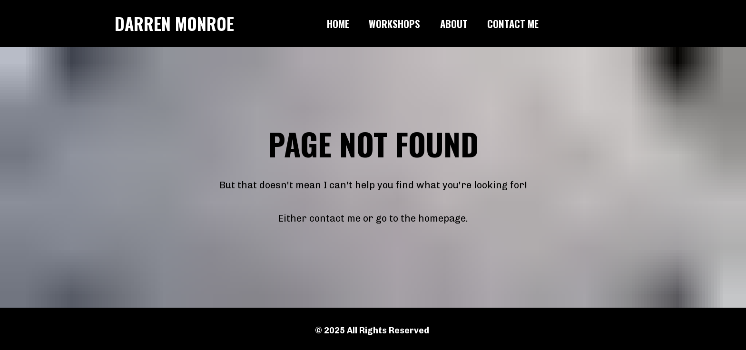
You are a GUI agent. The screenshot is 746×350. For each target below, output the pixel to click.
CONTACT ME (513, 23)
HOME (338, 23)
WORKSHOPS (394, 23)
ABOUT (454, 23)
